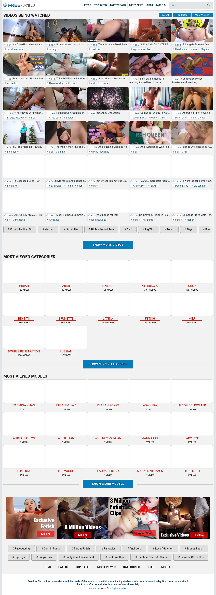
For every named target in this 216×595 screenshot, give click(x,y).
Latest (87, 5)
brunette (104, 83)
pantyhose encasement (79, 557)
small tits (95, 49)
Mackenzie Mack (150, 459)
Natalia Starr (181, 49)
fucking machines (99, 151)
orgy (192, 274)
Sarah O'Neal (198, 117)
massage (20, 219)
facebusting (22, 548)
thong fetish (12, 151)
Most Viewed (118, 5)
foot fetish (11, 83)
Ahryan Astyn (24, 426)
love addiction (164, 548)
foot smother (115, 557)
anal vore (135, 548)
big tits (205, 49)
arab (66, 274)
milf (164, 117)
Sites (149, 5)
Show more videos (108, 245)
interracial (150, 274)
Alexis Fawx (139, 117)
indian (24, 274)
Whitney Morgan (108, 426)
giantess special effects (152, 557)
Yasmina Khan (24, 393)
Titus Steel (192, 459)
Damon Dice (181, 185)
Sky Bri (154, 185)
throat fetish (81, 548)
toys (189, 229)
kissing (52, 49)
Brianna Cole (150, 426)
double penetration (24, 339)
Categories (136, 5)
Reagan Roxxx (108, 393)
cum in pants (51, 548)
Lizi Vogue (66, 459)
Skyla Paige (55, 185)
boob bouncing (98, 219)
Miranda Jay (66, 393)
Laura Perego (108, 459)
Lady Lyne (192, 426)
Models (161, 5)
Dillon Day (180, 117)
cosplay (190, 219)
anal (195, 49)
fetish (170, 229)
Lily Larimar (199, 185)
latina (108, 306)
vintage (108, 274)
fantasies (109, 548)
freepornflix (104, 588)
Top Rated (100, 5)
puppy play (45, 557)
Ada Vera (150, 393)
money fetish (194, 548)
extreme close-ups (192, 557)
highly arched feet (141, 49)
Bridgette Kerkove (16, 117)
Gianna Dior (139, 185)
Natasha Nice (56, 83)
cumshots (53, 219)
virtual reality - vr (15, 49)
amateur (69, 117)
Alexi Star (66, 426)
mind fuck (11, 185)
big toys (19, 557)
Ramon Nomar (74, 185)
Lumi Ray (24, 459)
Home (18, 2)
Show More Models (108, 484)
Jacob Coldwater (192, 393)
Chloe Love (55, 117)
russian (66, 339)
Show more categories (108, 364)
